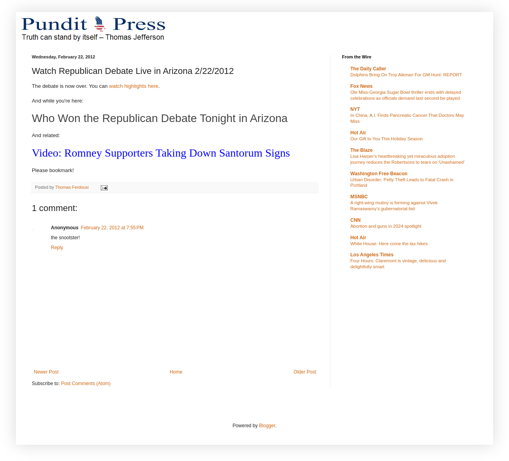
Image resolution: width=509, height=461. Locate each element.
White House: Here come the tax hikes (388, 243)
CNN (355, 220)
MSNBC (359, 197)
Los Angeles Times (372, 255)
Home (176, 372)
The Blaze (361, 150)
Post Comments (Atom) (86, 383)
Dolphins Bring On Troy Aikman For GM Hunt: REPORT (406, 74)
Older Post (304, 372)
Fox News (361, 86)
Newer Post (46, 372)
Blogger (267, 425)
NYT (355, 109)
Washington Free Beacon (379, 173)
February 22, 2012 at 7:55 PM (112, 227)
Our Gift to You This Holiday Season (386, 138)
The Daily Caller (368, 69)
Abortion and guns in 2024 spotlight (386, 226)
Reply (57, 247)
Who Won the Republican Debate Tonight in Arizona (161, 118)
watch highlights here (133, 86)
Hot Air (358, 133)
